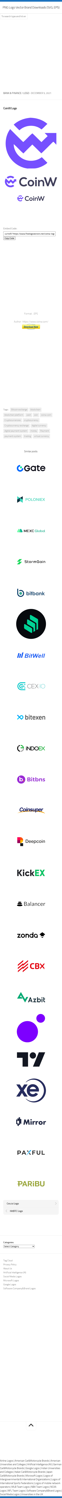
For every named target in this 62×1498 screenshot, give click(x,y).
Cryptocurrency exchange (16, 425)
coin (36, 415)
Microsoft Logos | (35, 1475)
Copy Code (9, 238)
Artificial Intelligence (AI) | (40, 1464)
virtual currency (41, 436)
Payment (44, 430)
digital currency (39, 425)
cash (28, 415)
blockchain (35, 409)
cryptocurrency (31, 420)
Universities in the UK (32, 1494)
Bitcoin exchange (19, 409)
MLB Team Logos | (21, 1486)
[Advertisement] (31, 54)
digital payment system (15, 430)
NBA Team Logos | (40, 1486)
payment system (12, 436)
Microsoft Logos (11, 1280)
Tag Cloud (8, 1260)
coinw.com (46, 415)
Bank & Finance (12, 93)
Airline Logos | (7, 1460)
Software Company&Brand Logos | (44, 1490)
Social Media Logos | (10, 1494)
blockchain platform (13, 415)
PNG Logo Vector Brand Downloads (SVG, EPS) (31, 7)
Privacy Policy (10, 1264)
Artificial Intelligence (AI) (14, 1272)
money (33, 430)
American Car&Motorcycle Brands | (33, 1460)
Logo (26, 93)
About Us (7, 1268)
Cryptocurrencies (12, 420)
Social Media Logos (12, 1276)
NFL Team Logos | (17, 1490)
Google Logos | (33, 1468)
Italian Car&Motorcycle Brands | (31, 1471)
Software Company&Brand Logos (19, 1288)
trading (27, 436)
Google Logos (9, 1284)
